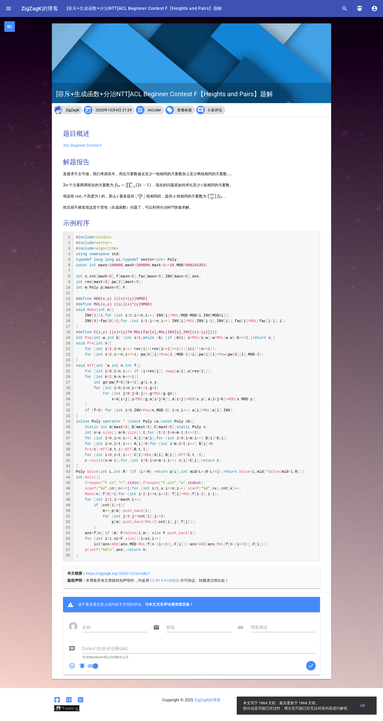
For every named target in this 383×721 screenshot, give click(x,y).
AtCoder (154, 110)
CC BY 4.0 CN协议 (165, 580)
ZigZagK (73, 110)
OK (362, 705)
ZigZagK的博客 (39, 8)
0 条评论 (215, 110)
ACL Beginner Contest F (82, 145)
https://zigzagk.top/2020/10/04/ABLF (118, 573)
